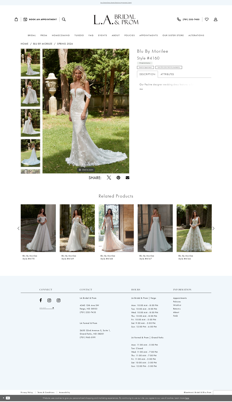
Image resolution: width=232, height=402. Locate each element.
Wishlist (177, 305)
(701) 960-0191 (88, 338)
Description (147, 79)
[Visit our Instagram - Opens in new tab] (49, 301)
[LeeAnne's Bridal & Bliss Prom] (116, 20)
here (187, 398)
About (176, 313)
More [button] (142, 95)
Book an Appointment (150, 72)
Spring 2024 (65, 44)
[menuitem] (16, 20)
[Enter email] (51, 309)
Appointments (180, 298)
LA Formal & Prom (88, 323)
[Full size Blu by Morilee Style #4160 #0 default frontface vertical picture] (86, 112)
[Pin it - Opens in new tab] (118, 178)
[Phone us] (188, 20)
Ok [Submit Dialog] (11, 398)
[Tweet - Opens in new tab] (109, 178)
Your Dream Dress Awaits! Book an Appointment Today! (116, 3)
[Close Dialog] (4, 399)
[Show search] (63, 20)
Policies (177, 302)
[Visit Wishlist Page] (206, 20)
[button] (16, 20)
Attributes (167, 79)
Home (24, 44)
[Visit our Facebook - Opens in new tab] (40, 301)
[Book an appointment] (40, 20)
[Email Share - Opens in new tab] (127, 178)
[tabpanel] (30, 65)
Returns (177, 309)
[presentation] (38, 229)
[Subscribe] (61, 309)
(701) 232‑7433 (88, 313)
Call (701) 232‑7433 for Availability (185, 72)
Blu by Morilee (42, 44)
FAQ (175, 316)
